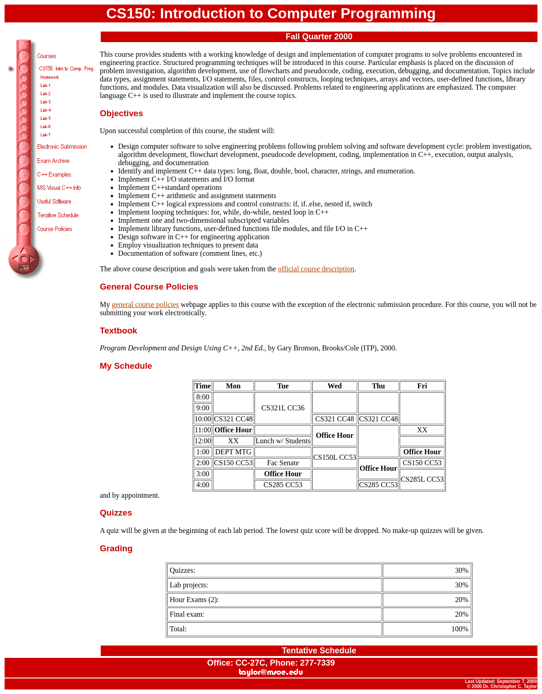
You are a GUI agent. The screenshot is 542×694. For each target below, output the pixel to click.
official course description (316, 269)
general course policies (145, 304)
